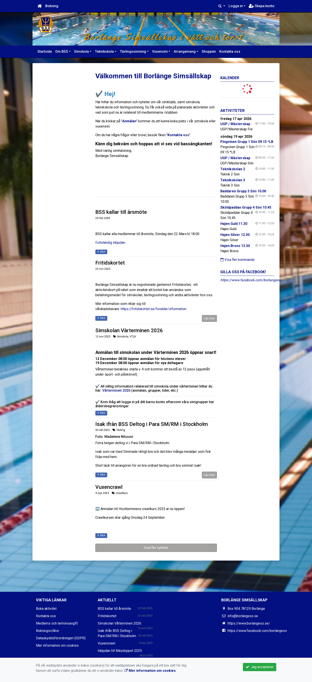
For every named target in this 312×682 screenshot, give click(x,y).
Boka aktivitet (46, 609)
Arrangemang (185, 51)
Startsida (44, 51)
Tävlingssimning (133, 51)
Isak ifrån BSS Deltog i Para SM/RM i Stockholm (151, 424)
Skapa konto (262, 6)
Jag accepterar (259, 667)
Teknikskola (104, 51)
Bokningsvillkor (47, 631)
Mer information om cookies (57, 645)
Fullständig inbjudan (110, 242)
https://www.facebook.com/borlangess (250, 280)
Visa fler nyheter (156, 548)
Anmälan (129, 121)
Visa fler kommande (237, 260)
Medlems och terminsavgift (57, 623)
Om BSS (61, 51)
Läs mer (209, 318)
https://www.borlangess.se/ (249, 623)
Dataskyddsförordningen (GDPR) (61, 638)
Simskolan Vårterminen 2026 (129, 330)
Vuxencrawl (108, 487)
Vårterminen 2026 (116, 390)
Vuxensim (160, 51)
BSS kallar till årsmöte (121, 212)
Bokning (51, 6)
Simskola (81, 51)
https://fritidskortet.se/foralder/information (153, 309)
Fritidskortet (110, 263)
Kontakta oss (229, 51)
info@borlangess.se (243, 616)
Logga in (236, 6)
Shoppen (209, 51)
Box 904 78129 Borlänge (246, 609)
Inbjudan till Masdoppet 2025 (120, 651)
